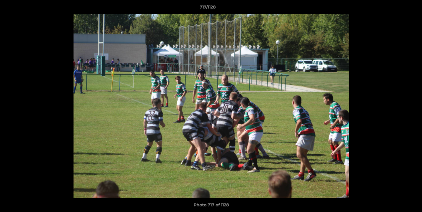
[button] (397, 8)
